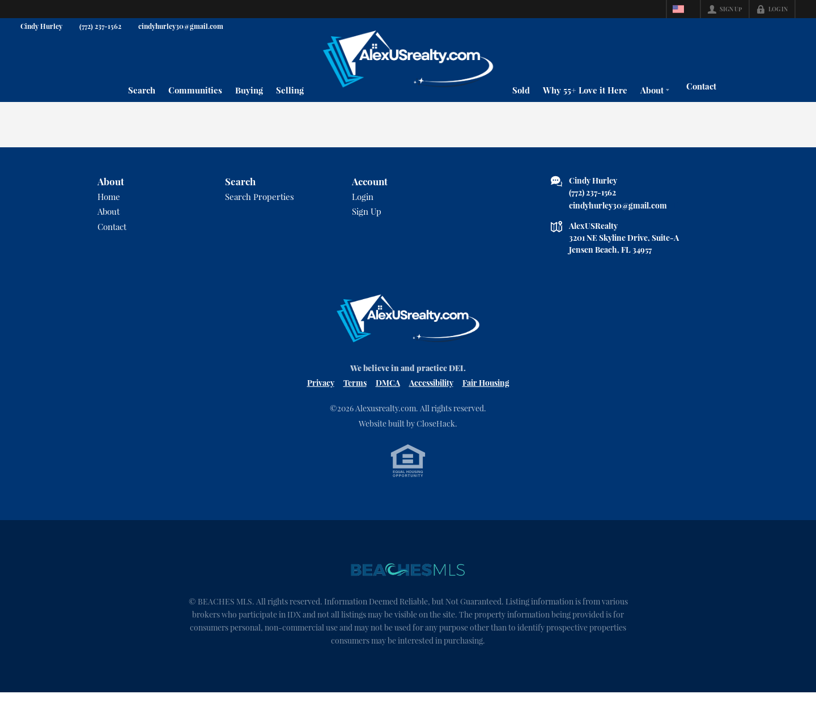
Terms (355, 399)
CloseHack (435, 440)
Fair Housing (485, 399)
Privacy (320, 399)
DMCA (388, 399)
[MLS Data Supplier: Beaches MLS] (408, 587)
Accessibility (431, 399)
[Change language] (683, 9)
